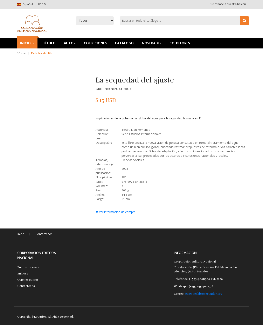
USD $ (42, 4)
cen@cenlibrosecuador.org (203, 294)
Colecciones (95, 43)
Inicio (27, 43)
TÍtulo (49, 43)
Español (28, 4)
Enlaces (22, 273)
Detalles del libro (43, 53)
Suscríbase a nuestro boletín (228, 4)
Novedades (151, 43)
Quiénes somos (28, 279)
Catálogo (124, 43)
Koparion (40, 316)
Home (21, 53)
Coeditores (179, 43)
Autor (70, 43)
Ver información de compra (116, 212)
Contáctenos (44, 234)
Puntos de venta (28, 267)
